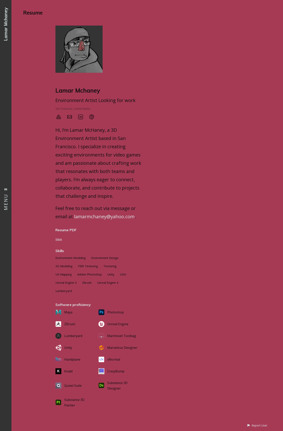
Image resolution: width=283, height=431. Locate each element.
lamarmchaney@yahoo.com (104, 216)
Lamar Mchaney (5, 24)
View (58, 239)
